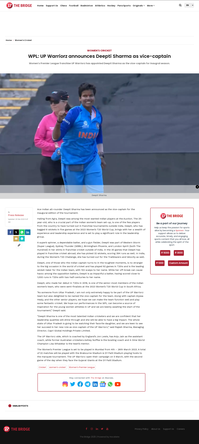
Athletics (100, 5)
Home (40, 5)
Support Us (52, 5)
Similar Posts (20, 405)
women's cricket (57, 367)
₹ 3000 (179, 252)
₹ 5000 (165, 252)
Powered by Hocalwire (108, 436)
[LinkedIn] (28, 232)
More (151, 5)
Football (73, 5)
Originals (139, 5)
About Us (155, 429)
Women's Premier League (82, 367)
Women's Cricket (99, 50)
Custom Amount (178, 263)
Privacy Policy (141, 429)
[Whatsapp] (22, 232)
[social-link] (19, 245)
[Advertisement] (99, 27)
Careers (181, 429)
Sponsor (180, 230)
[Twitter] (16, 232)
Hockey (111, 5)
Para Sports (124, 5)
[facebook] (10, 232)
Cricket (42, 367)
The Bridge (96, 378)
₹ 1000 (159, 263)
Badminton (87, 5)
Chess (63, 5)
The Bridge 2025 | (88, 436)
